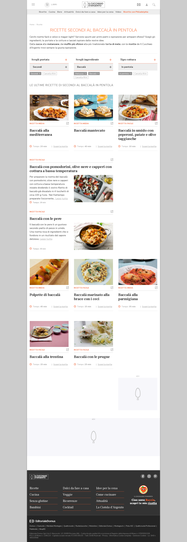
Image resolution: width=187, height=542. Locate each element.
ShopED (42, 529)
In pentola (125, 73)
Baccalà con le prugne (92, 356)
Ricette (43, 12)
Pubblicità (34, 529)
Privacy (105, 535)
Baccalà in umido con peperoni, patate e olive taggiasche (137, 134)
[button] (67, 123)
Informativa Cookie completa (120, 535)
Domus (33, 526)
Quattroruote (69, 526)
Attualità (69, 12)
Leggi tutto (61, 198)
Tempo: (40, 146)
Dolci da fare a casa (85, 12)
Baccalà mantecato (89, 130)
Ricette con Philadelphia (135, 12)
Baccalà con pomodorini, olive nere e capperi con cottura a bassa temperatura (71, 168)
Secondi (35, 73)
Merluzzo (80, 73)
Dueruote (41, 526)
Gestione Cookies (139, 535)
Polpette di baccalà (45, 294)
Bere (59, 12)
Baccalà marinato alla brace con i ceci (91, 296)
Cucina (52, 12)
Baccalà (94, 73)
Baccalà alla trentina (46, 356)
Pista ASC (130, 526)
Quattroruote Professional (145, 526)
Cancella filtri (50, 73)
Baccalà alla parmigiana (128, 296)
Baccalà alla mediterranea (41, 132)
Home (32, 24)
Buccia (150, 500)
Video (118, 12)
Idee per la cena (105, 12)
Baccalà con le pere (46, 218)
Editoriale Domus (106, 526)
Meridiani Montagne (54, 526)
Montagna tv (119, 526)
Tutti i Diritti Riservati (93, 535)
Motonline (93, 526)
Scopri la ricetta (60, 146)
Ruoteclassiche (82, 526)
